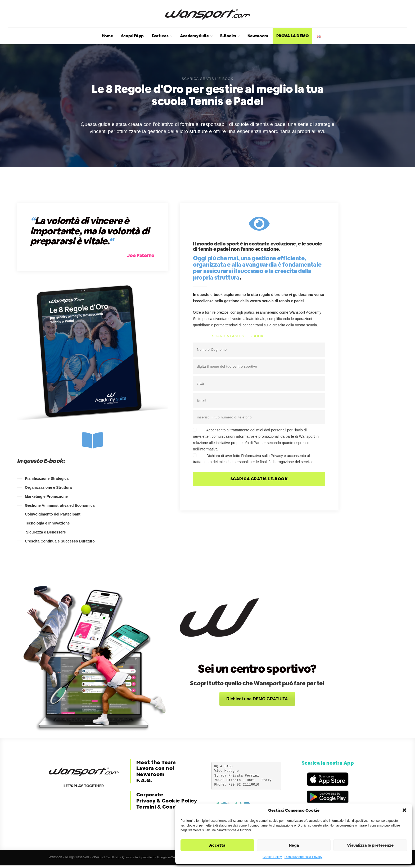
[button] (404, 810)
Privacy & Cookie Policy (166, 800)
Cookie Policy (272, 857)
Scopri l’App (132, 36)
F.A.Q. (144, 780)
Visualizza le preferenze (370, 845)
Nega (294, 845)
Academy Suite (194, 36)
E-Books (228, 36)
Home (107, 36)
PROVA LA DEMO (292, 36)
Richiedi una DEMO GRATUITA (257, 699)
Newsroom (257, 36)
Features (160, 36)
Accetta (217, 845)
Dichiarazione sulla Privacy (303, 857)
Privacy (277, 456)
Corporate (150, 794)
